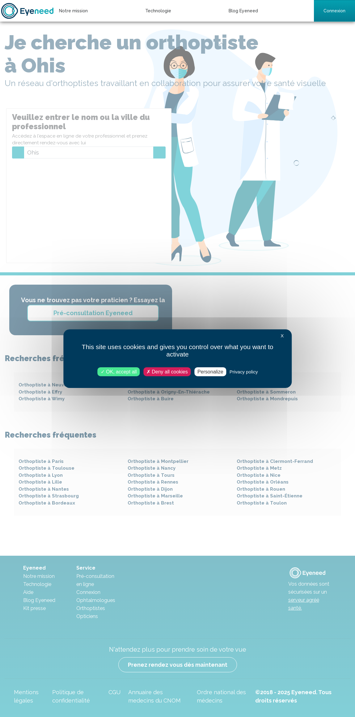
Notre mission (73, 10)
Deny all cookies (167, 371)
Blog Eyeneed (243, 10)
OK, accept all (119, 371)
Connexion (334, 10)
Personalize (210, 371)
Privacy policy (244, 371)
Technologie (158, 10)
